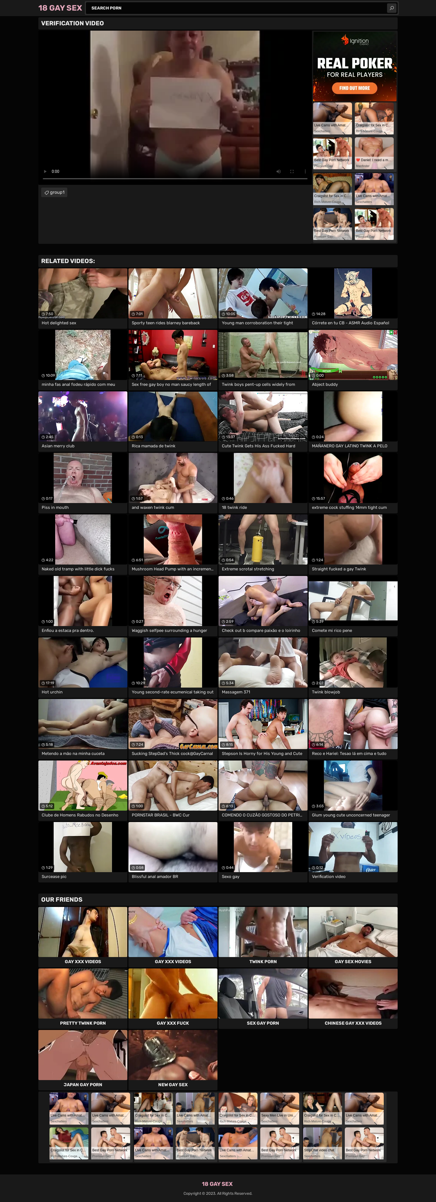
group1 (57, 192)
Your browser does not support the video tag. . (175, 108)
